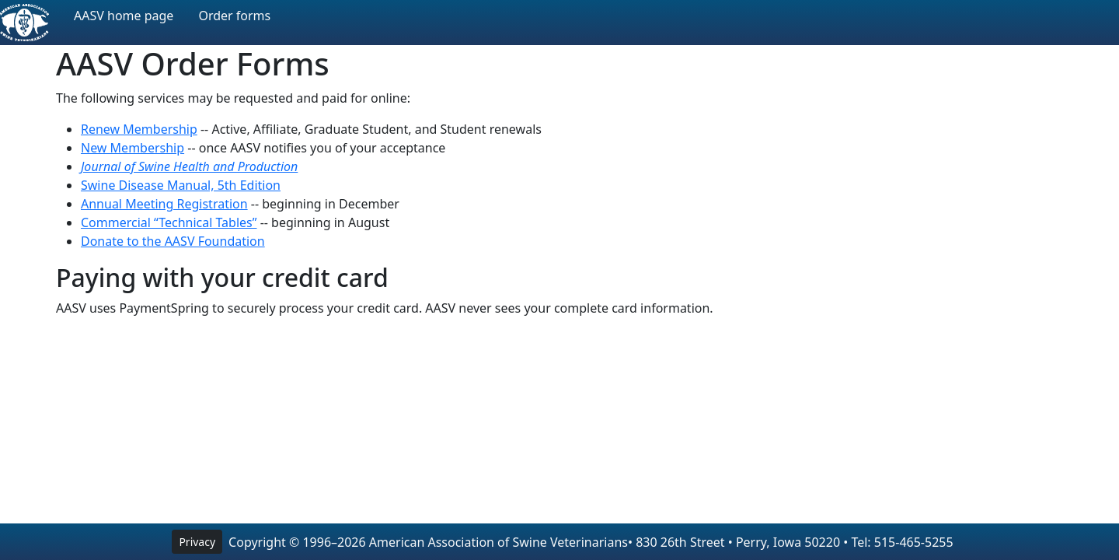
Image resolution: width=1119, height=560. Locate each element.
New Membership (132, 147)
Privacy (197, 541)
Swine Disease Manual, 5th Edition (181, 185)
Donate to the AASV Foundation (173, 241)
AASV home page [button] (123, 15)
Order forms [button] (234, 15)
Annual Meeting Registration (164, 203)
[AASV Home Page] (24, 22)
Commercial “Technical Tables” (168, 222)
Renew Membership (139, 129)
